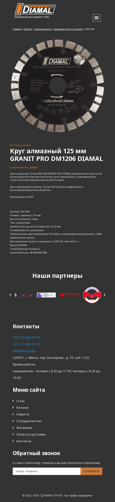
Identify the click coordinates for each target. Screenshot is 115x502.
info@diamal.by (24, 351)
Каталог (22, 407)
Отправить (91, 471)
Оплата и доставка (31, 434)
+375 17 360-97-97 (27, 344)
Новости (22, 414)
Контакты (23, 441)
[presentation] (10, 294)
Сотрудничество (29, 421)
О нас (20, 401)
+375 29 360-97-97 (27, 337)
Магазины (24, 427)
